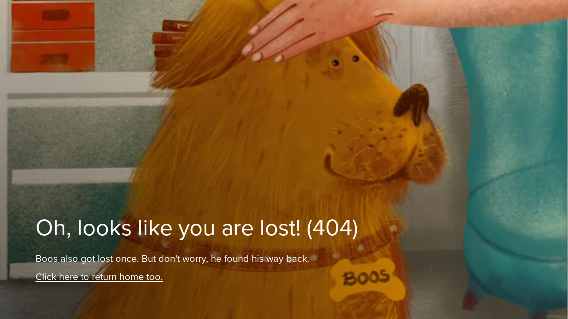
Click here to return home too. (99, 276)
